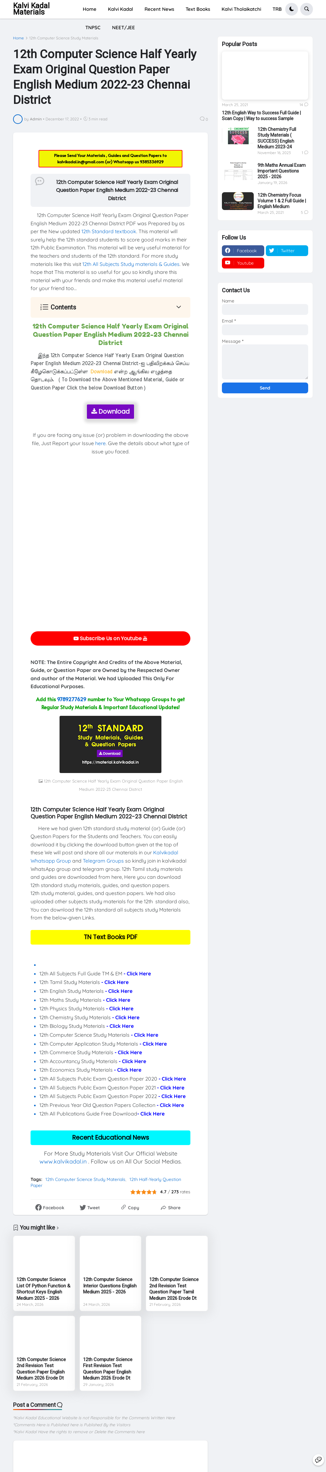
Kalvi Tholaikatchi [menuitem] (241, 9)
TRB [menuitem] (277, 9)
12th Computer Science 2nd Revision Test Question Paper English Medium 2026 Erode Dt (41, 1369)
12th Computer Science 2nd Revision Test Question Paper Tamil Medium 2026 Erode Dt (174, 1289)
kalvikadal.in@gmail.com (81, 162)
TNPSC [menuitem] (93, 27)
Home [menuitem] (89, 9)
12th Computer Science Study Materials (63, 38)
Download (110, 411)
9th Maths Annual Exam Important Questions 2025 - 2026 (282, 171)
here (100, 443)
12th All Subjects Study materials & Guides (131, 264)
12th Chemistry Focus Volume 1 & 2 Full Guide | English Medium (282, 201)
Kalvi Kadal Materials (31, 9)
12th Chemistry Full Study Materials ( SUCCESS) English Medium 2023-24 (277, 138)
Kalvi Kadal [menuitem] (120, 9)
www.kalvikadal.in (63, 1161)
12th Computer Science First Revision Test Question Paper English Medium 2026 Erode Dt (107, 1369)
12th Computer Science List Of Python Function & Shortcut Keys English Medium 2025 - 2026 (43, 1289)
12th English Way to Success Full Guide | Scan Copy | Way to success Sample (261, 115)
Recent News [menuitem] (159, 9)
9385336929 (152, 162)
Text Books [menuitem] (198, 9)
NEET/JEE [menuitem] (123, 27)
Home (18, 38)
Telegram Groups (103, 861)
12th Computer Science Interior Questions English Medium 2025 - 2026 (110, 1286)
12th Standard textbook (109, 231)
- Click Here (137, 973)
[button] (291, 9)
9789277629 (71, 698)
